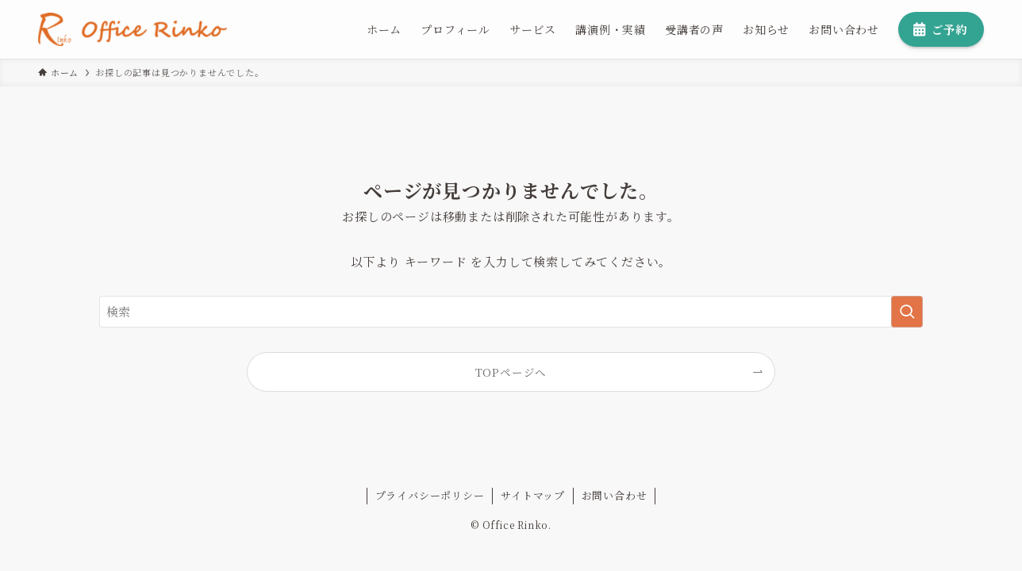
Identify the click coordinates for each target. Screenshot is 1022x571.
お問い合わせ (614, 495)
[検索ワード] (511, 312)
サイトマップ (533, 495)
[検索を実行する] (907, 312)
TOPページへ (511, 372)
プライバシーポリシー (430, 495)
